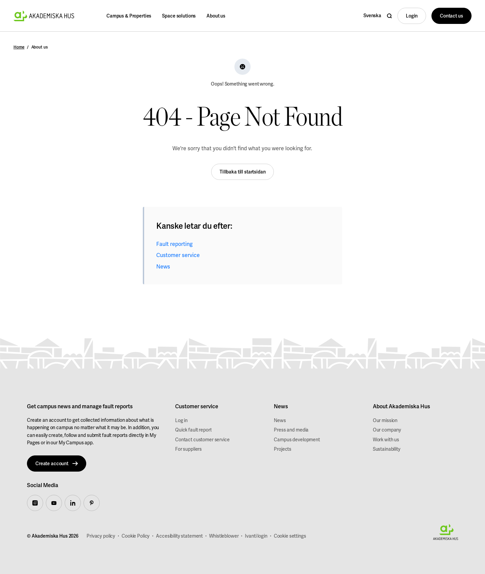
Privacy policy (101, 536)
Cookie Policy (136, 536)
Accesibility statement (179, 536)
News (163, 266)
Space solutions (179, 16)
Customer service (178, 255)
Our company (387, 430)
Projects (282, 449)
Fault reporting (174, 244)
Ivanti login (256, 536)
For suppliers (188, 449)
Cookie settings (290, 536)
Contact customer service (202, 440)
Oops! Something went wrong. (242, 84)
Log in (181, 420)
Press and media (291, 430)
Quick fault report (193, 430)
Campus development (297, 440)
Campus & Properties (128, 16)
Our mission (385, 420)
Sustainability (386, 449)
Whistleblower (223, 536)
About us (215, 16)
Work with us (386, 440)
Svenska (372, 15)
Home (19, 47)
